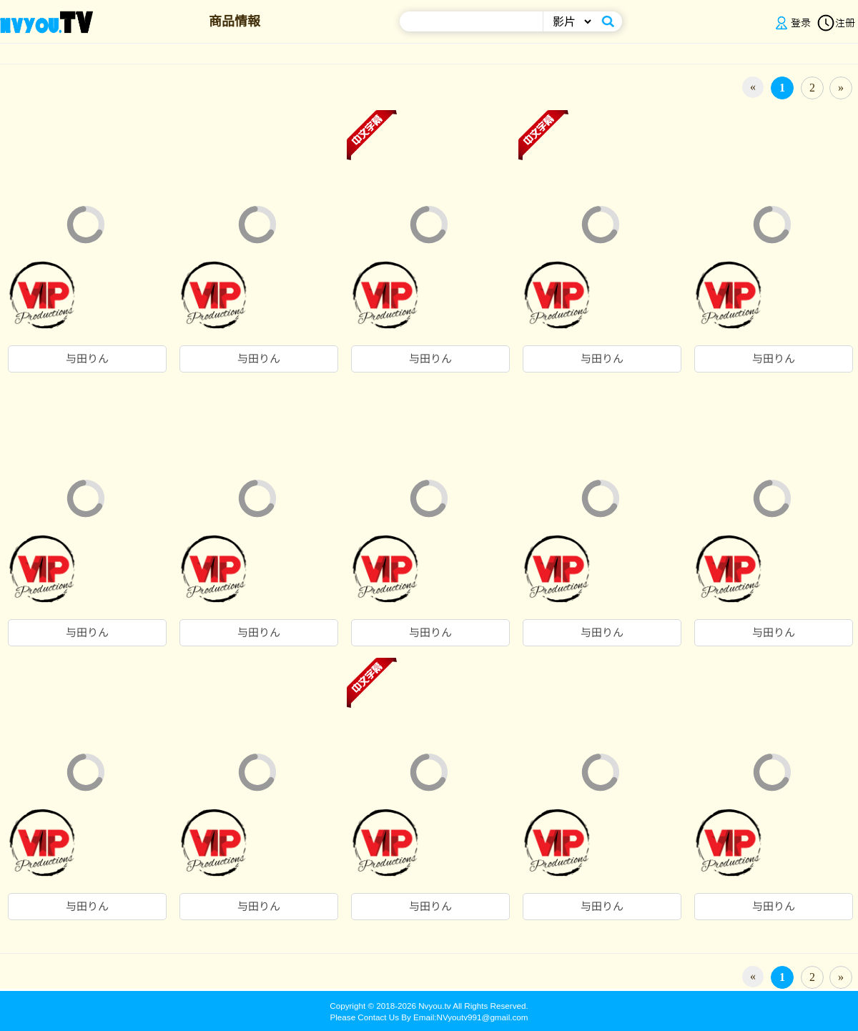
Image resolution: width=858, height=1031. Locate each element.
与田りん (87, 359)
